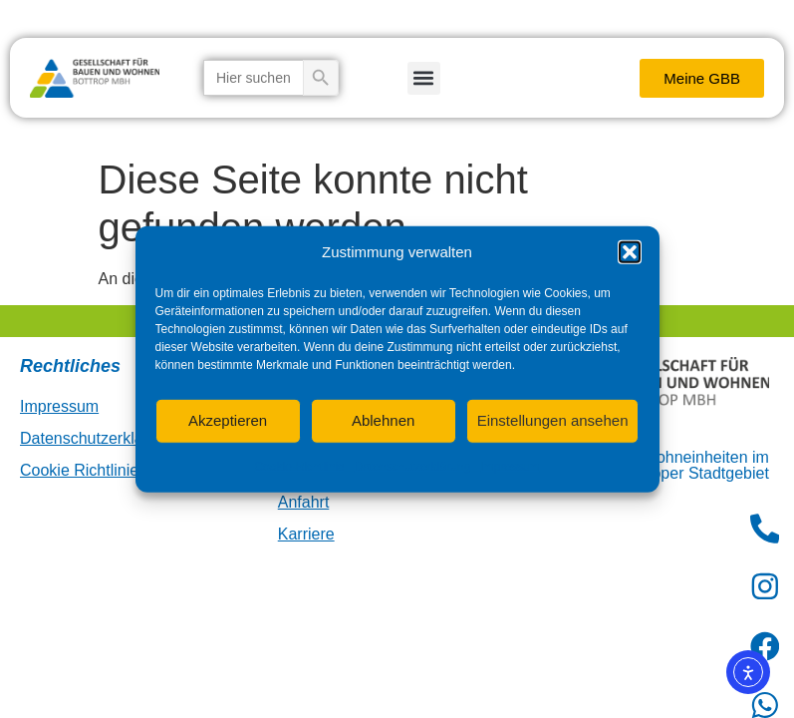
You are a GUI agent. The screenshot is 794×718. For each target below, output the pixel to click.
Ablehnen (383, 420)
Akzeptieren (227, 420)
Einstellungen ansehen (553, 420)
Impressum (509, 466)
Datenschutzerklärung (412, 466)
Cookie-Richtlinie (299, 466)
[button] (630, 252)
